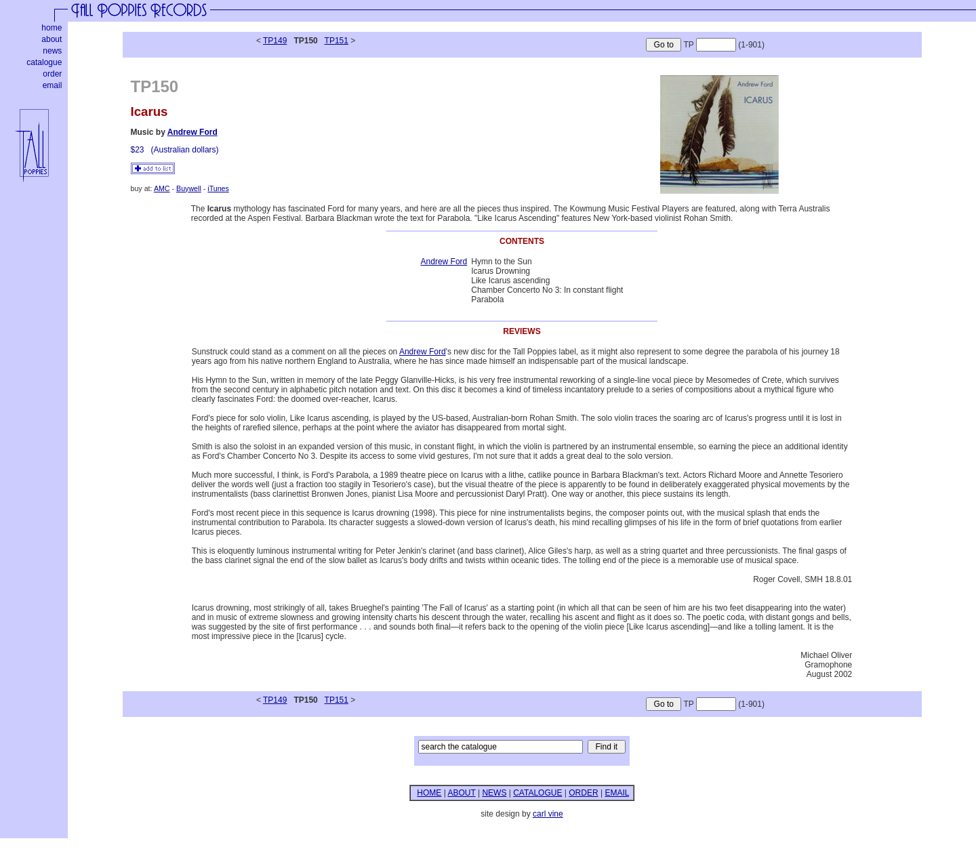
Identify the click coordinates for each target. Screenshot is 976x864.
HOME (429, 793)
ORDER (583, 793)
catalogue (44, 62)
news (52, 51)
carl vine (548, 814)
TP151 (336, 40)
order (52, 74)
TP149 (275, 40)
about (51, 39)
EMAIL (617, 793)
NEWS (494, 793)
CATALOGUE (537, 793)
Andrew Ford (192, 132)
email (52, 85)
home (51, 28)
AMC (162, 188)
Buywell (188, 188)
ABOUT (461, 793)
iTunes (218, 188)
